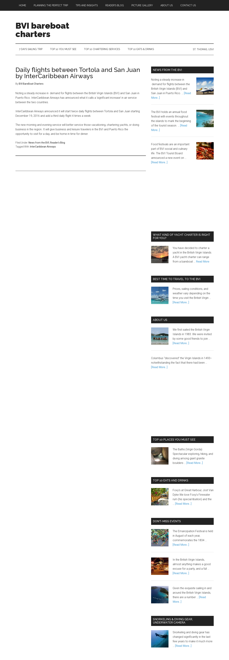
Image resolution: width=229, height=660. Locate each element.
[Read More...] (159, 162)
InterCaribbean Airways (43, 146)
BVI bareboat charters (42, 30)
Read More (202, 261)
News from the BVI (39, 142)
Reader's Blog (57, 142)
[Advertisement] (150, 24)
